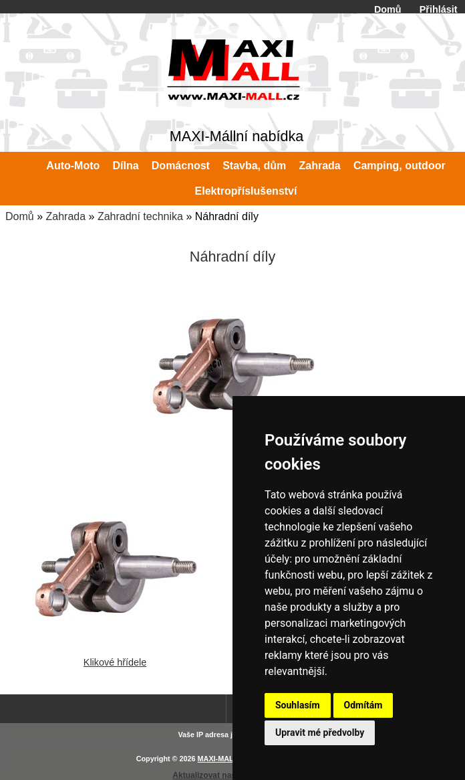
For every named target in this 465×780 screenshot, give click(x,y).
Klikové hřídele (114, 657)
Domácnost (181, 165)
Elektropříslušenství (246, 191)
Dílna (126, 165)
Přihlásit (439, 9)
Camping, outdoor (399, 165)
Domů (388, 9)
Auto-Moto (73, 165)
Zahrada (65, 216)
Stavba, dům (254, 165)
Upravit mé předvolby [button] (319, 732)
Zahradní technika (140, 216)
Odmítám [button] (363, 705)
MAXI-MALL (218, 759)
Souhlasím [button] (297, 705)
